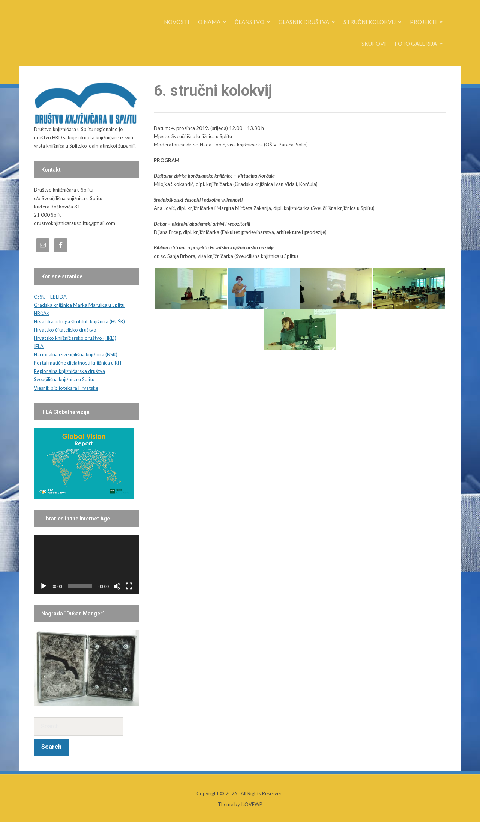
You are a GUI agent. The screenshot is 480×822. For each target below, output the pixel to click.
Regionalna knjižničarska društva (69, 371)
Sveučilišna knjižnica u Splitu (64, 379)
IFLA (39, 346)
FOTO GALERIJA (415, 43)
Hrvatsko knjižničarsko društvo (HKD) (75, 338)
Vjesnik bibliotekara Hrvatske (66, 388)
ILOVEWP (251, 804)
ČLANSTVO (249, 21)
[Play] (43, 586)
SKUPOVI (374, 43)
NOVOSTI (176, 21)
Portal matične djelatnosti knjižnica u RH (77, 363)
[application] (86, 564)
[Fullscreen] (129, 586)
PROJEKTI (423, 21)
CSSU (40, 297)
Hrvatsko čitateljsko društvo (65, 330)
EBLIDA (58, 297)
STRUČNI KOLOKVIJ (370, 21)
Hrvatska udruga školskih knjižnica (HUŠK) (79, 321)
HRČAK (42, 313)
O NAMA (209, 21)
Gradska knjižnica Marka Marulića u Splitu (79, 305)
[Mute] (117, 586)
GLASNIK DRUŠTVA (304, 21)
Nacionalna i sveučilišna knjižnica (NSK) (75, 354)
